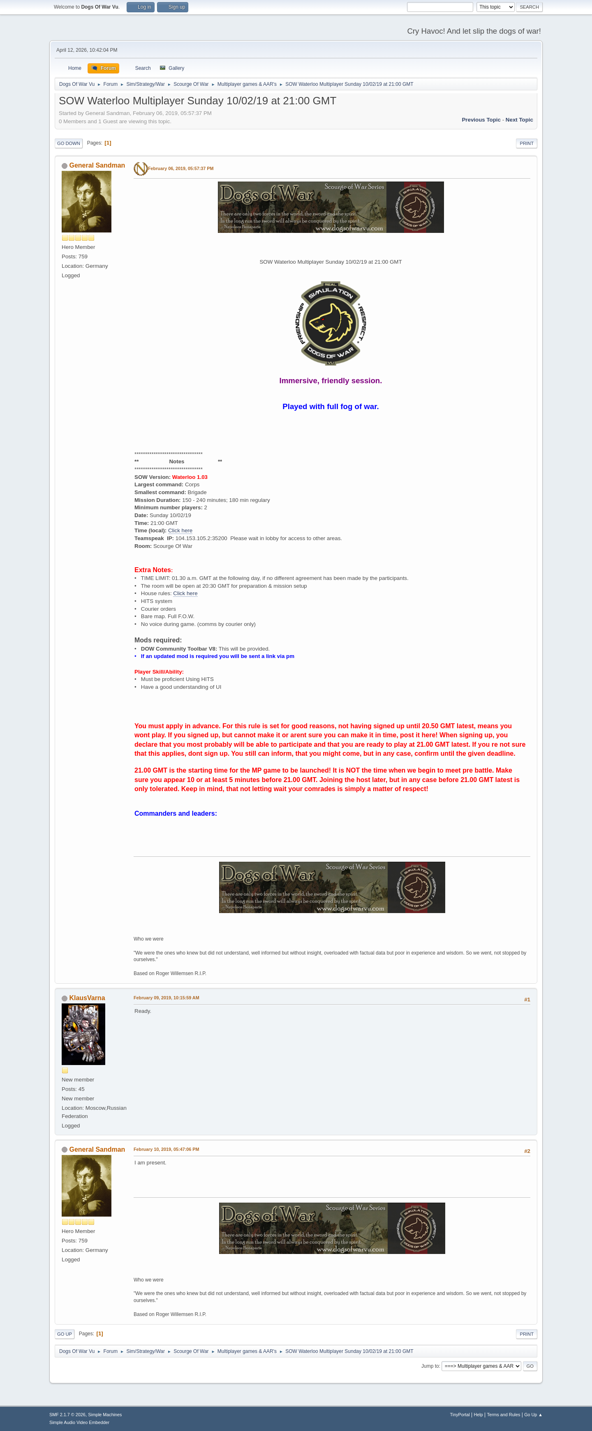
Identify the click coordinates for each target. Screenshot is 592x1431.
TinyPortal (460, 1414)
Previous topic (481, 120)
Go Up (64, 1334)
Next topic (519, 120)
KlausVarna (87, 997)
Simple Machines (105, 1414)
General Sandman (97, 165)
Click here (180, 530)
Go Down (68, 143)
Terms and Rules (503, 1414)
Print (527, 143)
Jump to (430, 1366)
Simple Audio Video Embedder (79, 1422)
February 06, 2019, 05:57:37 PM (180, 168)
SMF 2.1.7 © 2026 (67, 1414)
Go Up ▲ (533, 1414)
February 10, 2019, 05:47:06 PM (166, 1149)
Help (478, 1414)
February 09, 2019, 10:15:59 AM (166, 997)
